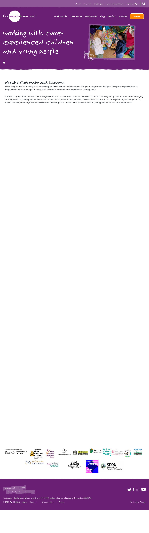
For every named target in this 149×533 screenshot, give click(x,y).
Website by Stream (138, 502)
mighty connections (114, 4)
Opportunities (47, 502)
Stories (112, 16)
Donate (136, 16)
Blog (102, 16)
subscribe (98, 4)
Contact (33, 502)
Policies (62, 502)
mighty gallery (132, 4)
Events (123, 16)
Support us (91, 16)
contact (87, 4)
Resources (76, 16)
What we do (60, 16)
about (77, 4)
